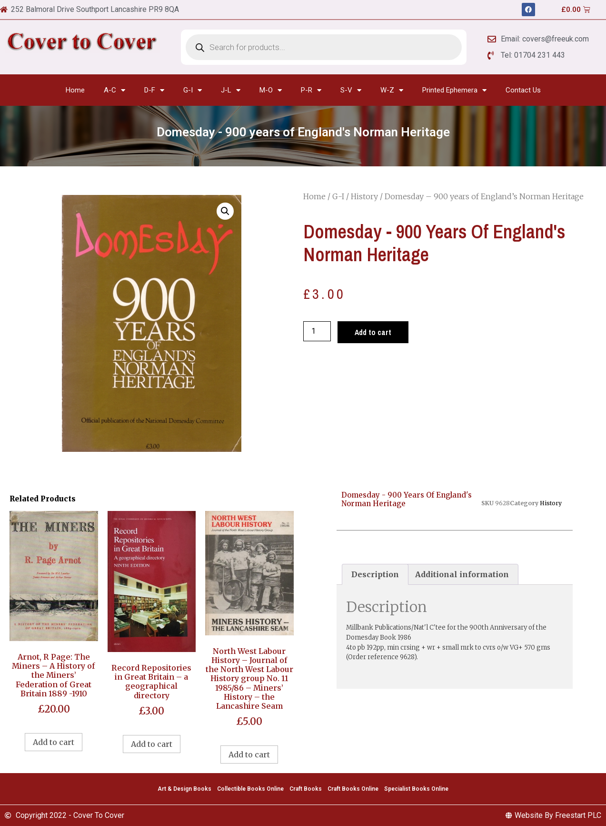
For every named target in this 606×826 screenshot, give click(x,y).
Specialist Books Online (416, 788)
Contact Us (523, 90)
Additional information (462, 574)
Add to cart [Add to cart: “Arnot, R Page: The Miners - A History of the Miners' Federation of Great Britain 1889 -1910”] (53, 742)
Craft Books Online (353, 788)
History (364, 196)
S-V (350, 90)
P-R (311, 90)
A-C (114, 90)
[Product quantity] (317, 331)
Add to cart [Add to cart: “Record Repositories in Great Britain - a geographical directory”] (151, 744)
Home (75, 90)
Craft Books (305, 788)
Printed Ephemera (454, 90)
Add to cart (373, 332)
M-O (270, 90)
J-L (230, 90)
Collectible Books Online (250, 788)
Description (375, 574)
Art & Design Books (184, 788)
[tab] (375, 574)
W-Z (391, 90)
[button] (225, 211)
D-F (154, 90)
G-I (192, 90)
